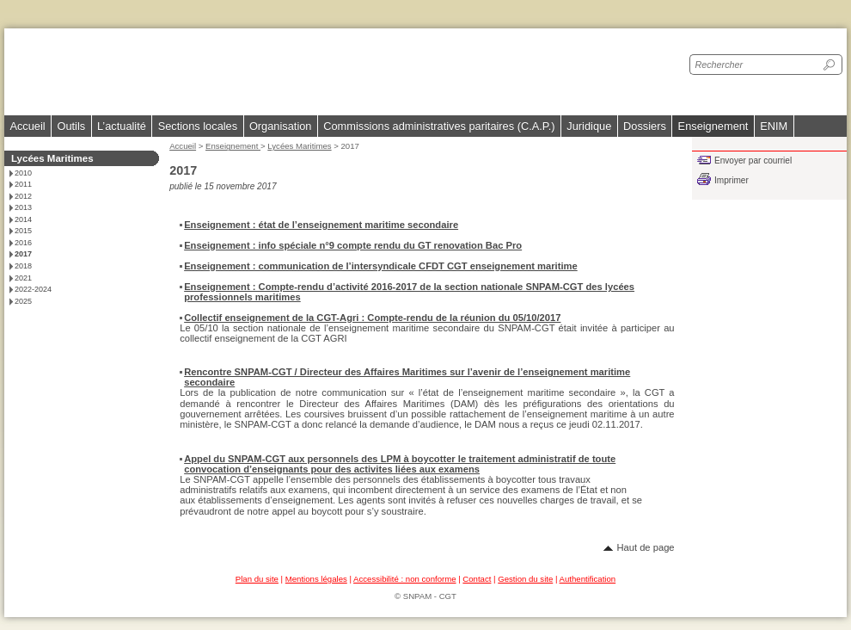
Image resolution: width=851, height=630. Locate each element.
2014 (23, 219)
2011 (23, 184)
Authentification (588, 579)
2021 (23, 278)
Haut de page (645, 547)
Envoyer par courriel (753, 160)
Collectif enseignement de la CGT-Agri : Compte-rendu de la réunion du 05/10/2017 (372, 317)
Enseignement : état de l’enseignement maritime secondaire (321, 224)
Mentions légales (316, 579)
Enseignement (232, 146)
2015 (23, 230)
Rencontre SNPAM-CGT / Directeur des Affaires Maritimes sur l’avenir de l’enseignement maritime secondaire (407, 377)
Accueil (27, 126)
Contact (476, 579)
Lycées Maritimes (299, 146)
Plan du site (257, 579)
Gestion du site (525, 579)
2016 (23, 242)
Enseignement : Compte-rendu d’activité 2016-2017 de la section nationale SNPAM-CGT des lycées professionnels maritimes (409, 291)
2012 (23, 196)
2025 (23, 301)
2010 (23, 173)
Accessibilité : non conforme (404, 579)
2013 (23, 207)
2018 (23, 266)
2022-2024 (33, 289)
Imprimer (731, 180)
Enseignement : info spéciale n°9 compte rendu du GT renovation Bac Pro (353, 245)
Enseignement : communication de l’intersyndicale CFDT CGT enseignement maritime (381, 266)
